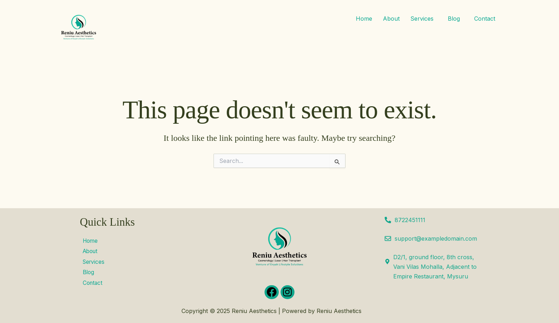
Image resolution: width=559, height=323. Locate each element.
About (391, 18)
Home (364, 18)
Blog (454, 18)
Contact (484, 18)
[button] (423, 18)
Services (422, 18)
